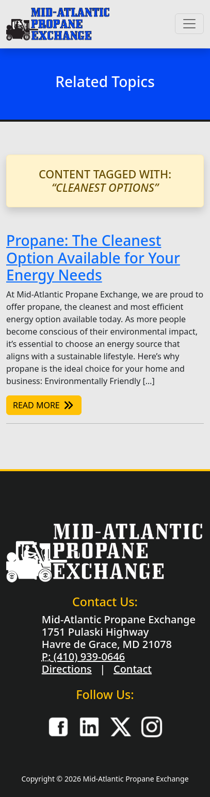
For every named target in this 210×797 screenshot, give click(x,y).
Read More (44, 405)
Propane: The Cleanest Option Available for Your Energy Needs (93, 257)
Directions (67, 669)
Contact (133, 669)
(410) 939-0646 (88, 656)
